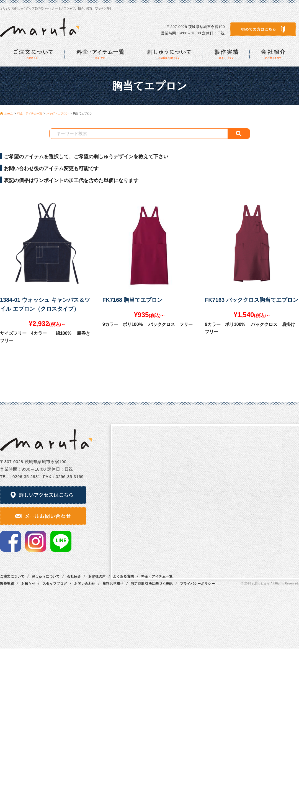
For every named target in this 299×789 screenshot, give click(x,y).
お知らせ (28, 584)
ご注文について (12, 576)
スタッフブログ (55, 584)
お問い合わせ (84, 584)
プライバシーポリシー (197, 584)
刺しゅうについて (46, 576)
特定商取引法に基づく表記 (152, 584)
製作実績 (7, 584)
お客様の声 (97, 576)
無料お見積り (112, 584)
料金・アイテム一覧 (156, 576)
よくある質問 (123, 576)
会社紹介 (74, 576)
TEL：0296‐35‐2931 (20, 476)
